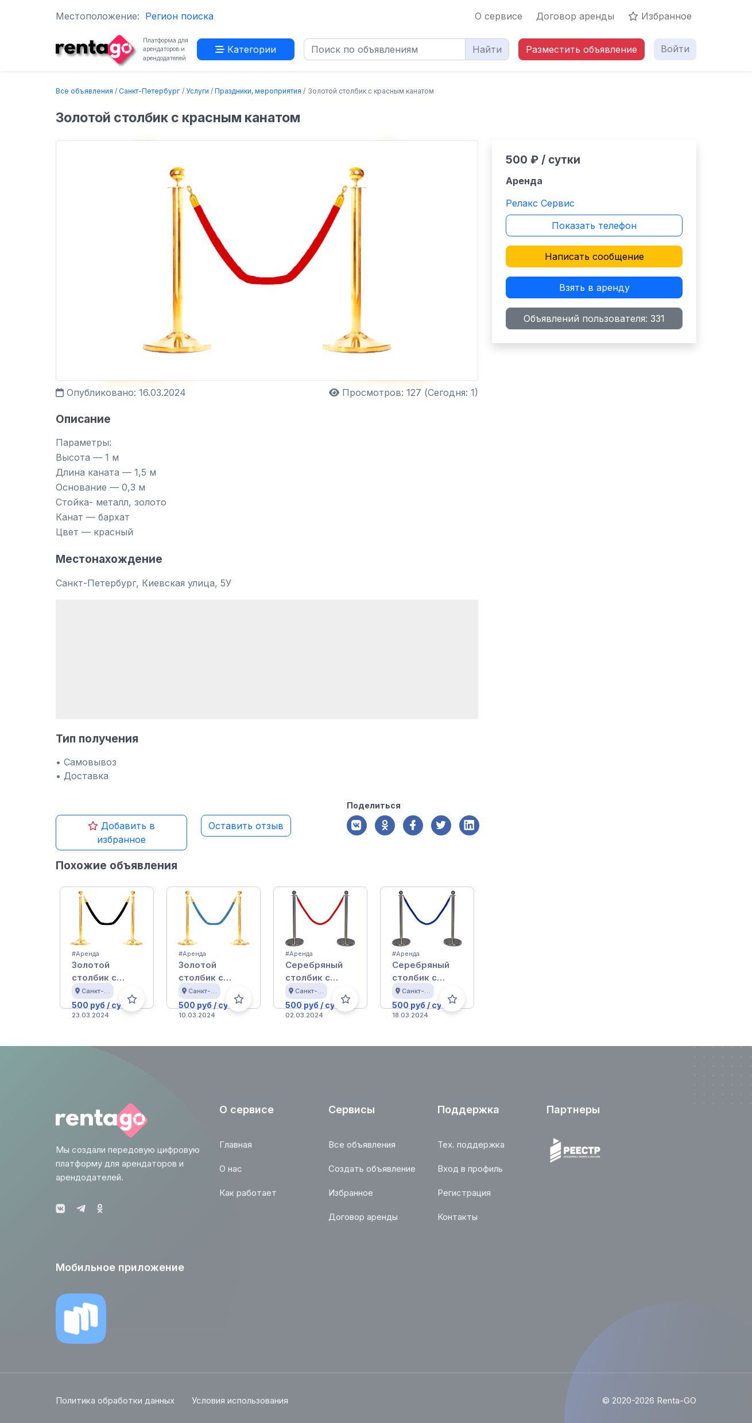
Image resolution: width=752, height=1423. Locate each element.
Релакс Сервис (540, 203)
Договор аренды (575, 16)
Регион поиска (179, 16)
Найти (487, 49)
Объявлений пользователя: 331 (594, 318)
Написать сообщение (594, 256)
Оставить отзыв (246, 825)
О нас (230, 1174)
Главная (235, 1150)
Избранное (660, 16)
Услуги (197, 91)
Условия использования (240, 1406)
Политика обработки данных (115, 1406)
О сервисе (498, 16)
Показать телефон (594, 225)
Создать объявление (372, 1174)
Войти (675, 49)
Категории (245, 49)
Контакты (457, 1222)
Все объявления (84, 91)
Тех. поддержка (471, 1150)
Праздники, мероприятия (258, 91)
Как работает (248, 1198)
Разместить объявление (581, 49)
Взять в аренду (594, 287)
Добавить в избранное (121, 832)
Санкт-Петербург (149, 91)
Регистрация (464, 1198)
